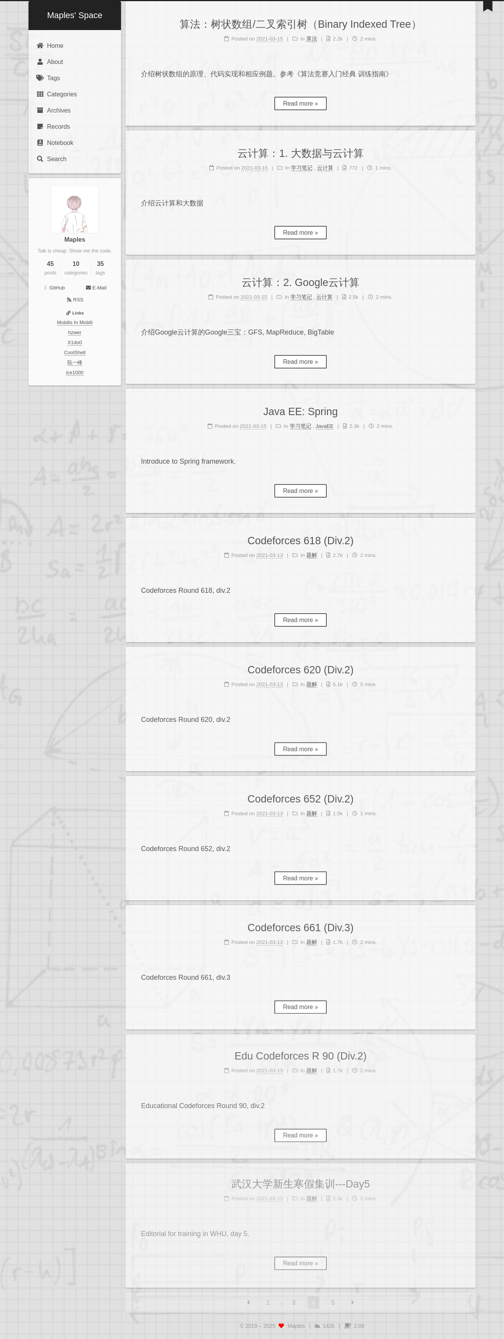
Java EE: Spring (300, 411)
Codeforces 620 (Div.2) (300, 666)
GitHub (53, 288)
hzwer (75, 332)
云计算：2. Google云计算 (301, 282)
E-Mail (95, 288)
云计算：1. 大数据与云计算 (300, 153)
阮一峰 (74, 362)
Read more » (300, 103)
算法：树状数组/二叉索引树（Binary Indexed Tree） (300, 24)
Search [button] (51, 159)
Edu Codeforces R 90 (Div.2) (300, 1050)
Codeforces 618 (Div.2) (300, 540)
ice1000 (75, 372)
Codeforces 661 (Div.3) (300, 924)
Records (53, 126)
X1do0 (74, 342)
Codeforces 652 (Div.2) (300, 795)
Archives (53, 110)
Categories (56, 94)
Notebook (55, 143)
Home (50, 45)
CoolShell (75, 352)
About (49, 62)
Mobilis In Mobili (74, 322)
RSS (75, 300)
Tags (48, 78)
